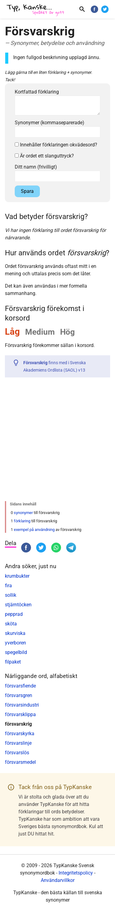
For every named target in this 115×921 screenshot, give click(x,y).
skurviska (15, 633)
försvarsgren (18, 695)
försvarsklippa (20, 714)
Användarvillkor (58, 880)
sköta (11, 624)
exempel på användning (34, 529)
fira (8, 585)
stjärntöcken (18, 605)
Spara (27, 191)
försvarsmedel (20, 762)
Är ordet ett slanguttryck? (44, 156)
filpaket (13, 662)
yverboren (15, 643)
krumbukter (17, 576)
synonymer (23, 512)
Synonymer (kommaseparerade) (49, 123)
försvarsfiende (20, 686)
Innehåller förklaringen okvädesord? (56, 145)
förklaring (22, 521)
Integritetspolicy (76, 873)
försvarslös (17, 753)
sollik (10, 595)
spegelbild (16, 652)
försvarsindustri (22, 705)
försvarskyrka (19, 733)
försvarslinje (18, 743)
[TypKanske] (35, 10)
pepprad (14, 614)
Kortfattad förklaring (37, 92)
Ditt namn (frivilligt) (36, 167)
